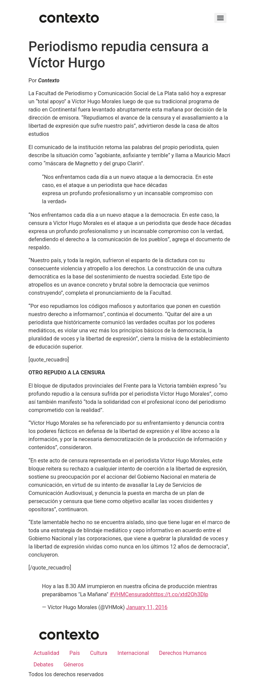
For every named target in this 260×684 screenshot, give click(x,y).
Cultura (98, 653)
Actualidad (46, 653)
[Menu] (220, 18)
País (74, 653)
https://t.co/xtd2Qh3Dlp (179, 594)
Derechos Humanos (183, 653)
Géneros (74, 664)
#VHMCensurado (130, 594)
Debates (43, 664)
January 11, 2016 (147, 607)
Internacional (133, 653)
